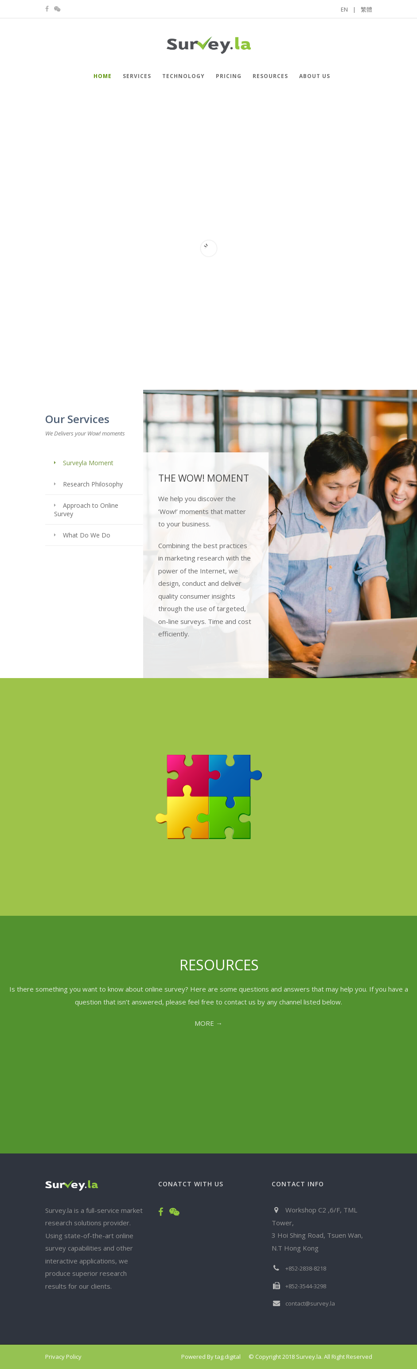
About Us (314, 76)
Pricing (229, 76)
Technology (183, 76)
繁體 (366, 9)
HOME (103, 76)
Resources (270, 76)
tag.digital (228, 1357)
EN (348, 9)
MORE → (208, 1023)
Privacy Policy (63, 1357)
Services (137, 76)
